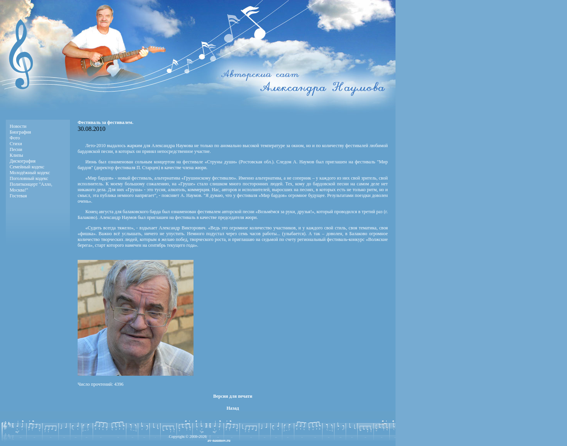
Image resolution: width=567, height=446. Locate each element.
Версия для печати (232, 396)
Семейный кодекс (27, 167)
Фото (15, 138)
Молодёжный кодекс (30, 172)
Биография (20, 132)
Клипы (16, 155)
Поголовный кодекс (29, 178)
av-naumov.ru (219, 440)
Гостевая (18, 195)
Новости (18, 126)
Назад (232, 408)
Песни (16, 149)
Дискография (23, 161)
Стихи (16, 143)
